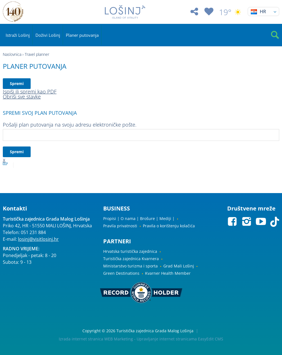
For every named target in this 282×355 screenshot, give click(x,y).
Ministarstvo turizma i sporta (130, 266)
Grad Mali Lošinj (178, 266)
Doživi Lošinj (47, 35)
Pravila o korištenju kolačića (169, 225)
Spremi (17, 83)
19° (230, 12)
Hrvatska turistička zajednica (130, 251)
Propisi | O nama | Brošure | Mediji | (139, 218)
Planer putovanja (82, 35)
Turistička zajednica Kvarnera (131, 258)
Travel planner (37, 54)
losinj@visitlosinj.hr (38, 239)
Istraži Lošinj (18, 35)
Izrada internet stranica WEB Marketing (96, 339)
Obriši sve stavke (22, 96)
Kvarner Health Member (168, 273)
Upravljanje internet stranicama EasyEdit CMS (180, 339)
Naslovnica (12, 54)
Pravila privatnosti (120, 225)
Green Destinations (121, 273)
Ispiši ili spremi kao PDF (30, 91)
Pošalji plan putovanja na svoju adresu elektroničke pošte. (69, 125)
